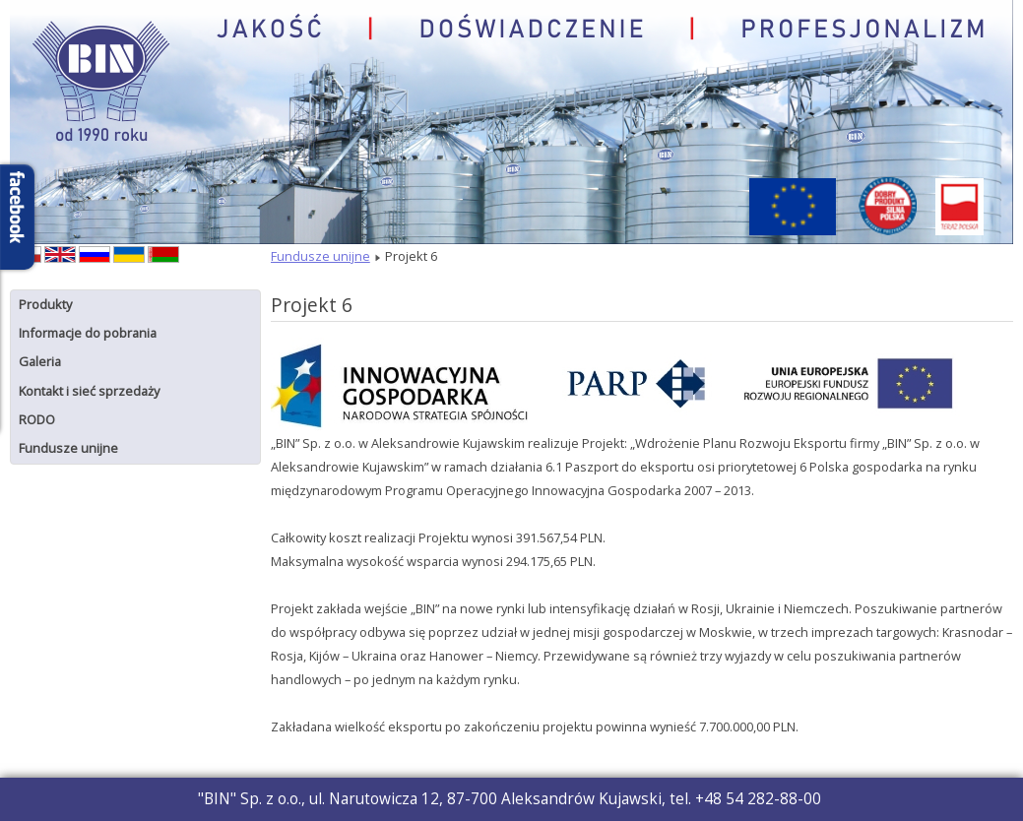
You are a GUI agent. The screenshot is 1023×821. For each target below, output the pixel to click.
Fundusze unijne (68, 448)
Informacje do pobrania (88, 333)
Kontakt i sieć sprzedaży (89, 391)
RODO (37, 419)
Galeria (40, 361)
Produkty (45, 304)
